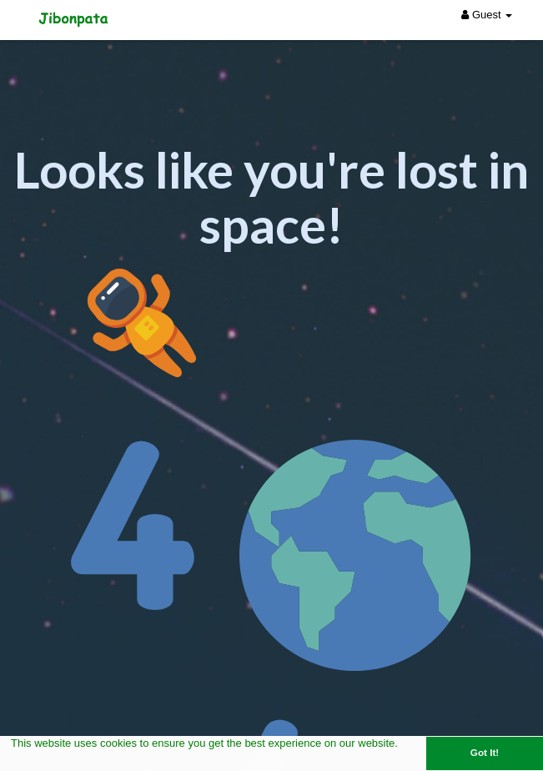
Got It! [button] (484, 752)
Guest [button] (486, 14)
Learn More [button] (40, 760)
